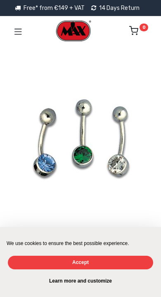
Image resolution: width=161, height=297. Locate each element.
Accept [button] (80, 262)
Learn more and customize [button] (80, 281)
